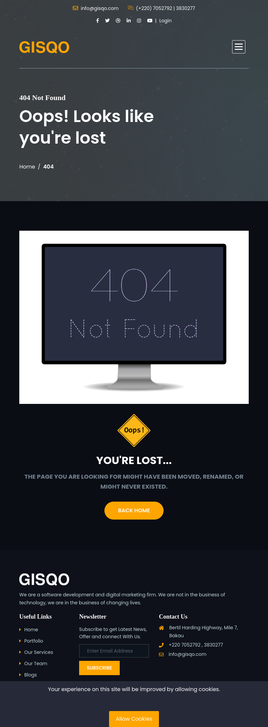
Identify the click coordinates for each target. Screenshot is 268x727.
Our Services (38, 652)
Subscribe (99, 668)
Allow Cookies (134, 719)
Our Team (35, 663)
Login (165, 20)
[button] (238, 47)
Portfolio (33, 641)
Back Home (134, 510)
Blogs (30, 674)
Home (27, 167)
